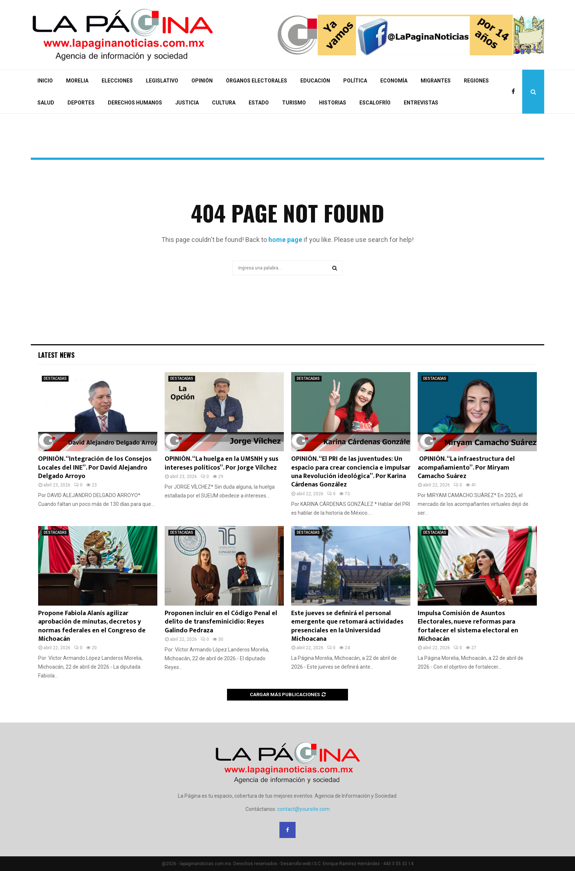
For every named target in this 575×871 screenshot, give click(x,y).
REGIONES (476, 81)
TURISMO (294, 103)
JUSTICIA (187, 103)
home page (285, 239)
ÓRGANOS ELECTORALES (256, 81)
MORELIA (77, 81)
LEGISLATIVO (162, 81)
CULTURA (223, 103)
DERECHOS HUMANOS (135, 103)
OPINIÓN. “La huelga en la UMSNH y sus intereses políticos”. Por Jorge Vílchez (221, 463)
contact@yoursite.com (303, 809)
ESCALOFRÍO (375, 103)
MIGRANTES (436, 81)
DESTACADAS (55, 378)
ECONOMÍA (393, 81)
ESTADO (259, 103)
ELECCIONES (117, 81)
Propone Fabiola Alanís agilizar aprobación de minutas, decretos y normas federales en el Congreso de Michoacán (92, 626)
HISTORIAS (332, 103)
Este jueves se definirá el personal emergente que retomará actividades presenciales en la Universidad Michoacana (347, 626)
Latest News (56, 355)
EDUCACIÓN (315, 81)
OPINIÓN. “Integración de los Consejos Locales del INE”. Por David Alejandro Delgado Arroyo (94, 467)
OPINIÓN (202, 81)
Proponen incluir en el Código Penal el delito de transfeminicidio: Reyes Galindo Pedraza (221, 622)
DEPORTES (81, 103)
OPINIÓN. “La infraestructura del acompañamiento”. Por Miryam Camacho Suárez (466, 467)
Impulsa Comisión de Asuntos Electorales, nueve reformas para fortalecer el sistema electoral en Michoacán (468, 626)
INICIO (45, 81)
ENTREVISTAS (421, 103)
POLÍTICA (355, 81)
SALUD (45, 103)
